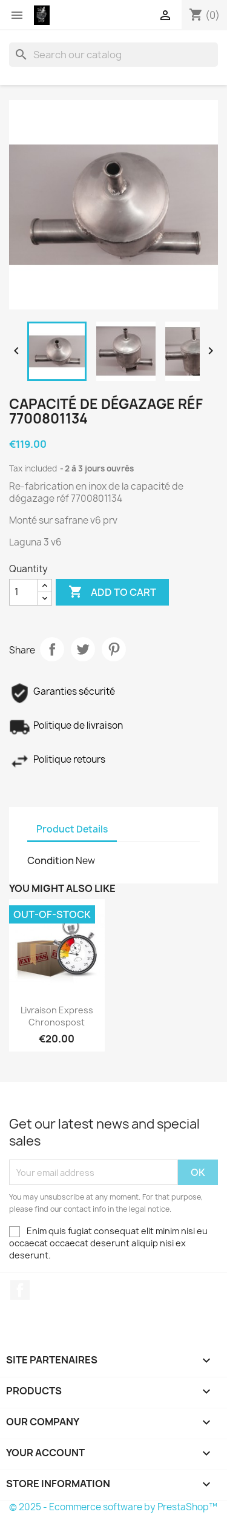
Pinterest (114, 649)
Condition (50, 860)
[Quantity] (23, 592)
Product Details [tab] (72, 829)
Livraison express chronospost (57, 1016)
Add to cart (112, 592)
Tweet (83, 649)
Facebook (20, 1290)
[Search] (113, 54)
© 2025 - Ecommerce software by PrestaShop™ (113, 1507)
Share (52, 649)
